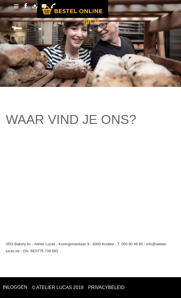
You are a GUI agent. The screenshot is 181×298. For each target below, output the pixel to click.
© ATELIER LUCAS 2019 (58, 287)
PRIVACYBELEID (106, 287)
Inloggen (15, 287)
